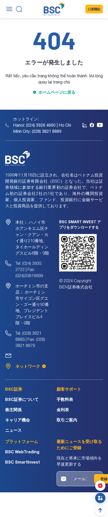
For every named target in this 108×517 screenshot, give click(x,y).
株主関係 (13, 409)
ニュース (13, 430)
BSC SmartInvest (22, 461)
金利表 (63, 409)
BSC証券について (22, 399)
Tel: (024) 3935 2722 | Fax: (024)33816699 (29, 269)
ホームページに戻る (56, 92)
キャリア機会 (17, 419)
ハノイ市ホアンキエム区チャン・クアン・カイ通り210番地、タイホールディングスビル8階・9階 (32, 237)
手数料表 (65, 399)
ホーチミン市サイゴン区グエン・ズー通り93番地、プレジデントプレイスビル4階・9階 (32, 304)
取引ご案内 (67, 419)
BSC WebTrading (22, 451)
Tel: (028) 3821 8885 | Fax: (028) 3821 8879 (30, 339)
